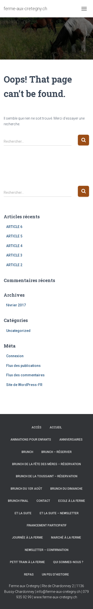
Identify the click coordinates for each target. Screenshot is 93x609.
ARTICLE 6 (14, 227)
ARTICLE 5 (14, 236)
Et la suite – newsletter (59, 513)
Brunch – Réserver (56, 452)
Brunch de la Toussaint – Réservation (46, 476)
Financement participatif (46, 525)
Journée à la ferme (27, 537)
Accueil (56, 427)
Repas (29, 574)
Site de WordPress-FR (24, 385)
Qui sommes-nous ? (68, 562)
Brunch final (18, 501)
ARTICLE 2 (14, 265)
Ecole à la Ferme (71, 501)
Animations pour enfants (30, 439)
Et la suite (23, 513)
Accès (36, 427)
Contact (43, 501)
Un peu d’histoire (55, 574)
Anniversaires (71, 439)
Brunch (27, 452)
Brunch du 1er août (26, 488)
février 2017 (16, 305)
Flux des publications (23, 366)
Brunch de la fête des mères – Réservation (46, 464)
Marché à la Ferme (66, 537)
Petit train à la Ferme (27, 562)
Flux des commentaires (25, 375)
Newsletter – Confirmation (46, 550)
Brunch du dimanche (66, 488)
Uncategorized (18, 331)
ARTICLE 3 (14, 255)
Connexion (15, 356)
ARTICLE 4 (14, 246)
